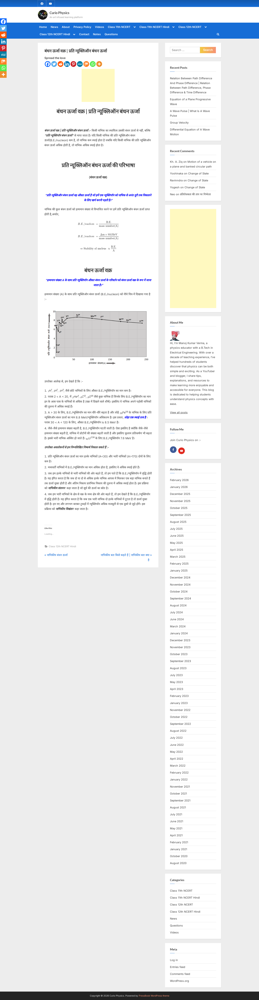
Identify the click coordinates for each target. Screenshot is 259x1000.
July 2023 (176, 675)
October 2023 (178, 654)
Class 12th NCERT (190, 27)
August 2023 (178, 668)
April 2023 (176, 689)
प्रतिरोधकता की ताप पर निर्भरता (195, 194)
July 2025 (176, 528)
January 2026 (179, 487)
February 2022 (179, 772)
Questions (111, 34)
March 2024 (177, 626)
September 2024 (180, 598)
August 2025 (178, 521)
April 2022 (176, 758)
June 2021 (176, 821)
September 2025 (180, 515)
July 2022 (176, 737)
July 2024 (176, 612)
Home (43, 27)
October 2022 (178, 717)
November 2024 (180, 584)
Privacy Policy (82, 27)
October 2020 (178, 856)
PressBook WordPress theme (154, 995)
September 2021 (180, 800)
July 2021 (176, 814)
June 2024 (177, 619)
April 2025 (176, 549)
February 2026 (179, 480)
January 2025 (179, 570)
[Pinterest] (73, 64)
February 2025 (179, 563)
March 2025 (177, 556)
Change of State (198, 173)
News (54, 27)
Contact (84, 34)
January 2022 (179, 779)
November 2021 (180, 786)
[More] (99, 64)
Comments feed (180, 974)
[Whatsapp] (93, 64)
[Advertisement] (98, 85)
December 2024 (180, 577)
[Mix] (86, 64)
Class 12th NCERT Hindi (55, 34)
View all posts (179, 412)
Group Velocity (179, 122)
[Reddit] (60, 64)
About (66, 27)
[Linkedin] (67, 64)
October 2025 (178, 508)
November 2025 (180, 501)
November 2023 (180, 647)
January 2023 (179, 703)
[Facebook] (48, 64)
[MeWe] (80, 64)
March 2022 (177, 765)
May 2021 (176, 828)
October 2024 (178, 591)
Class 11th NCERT (119, 27)
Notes (97, 34)
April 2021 (176, 835)
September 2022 (180, 723)
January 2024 (179, 633)
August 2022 (178, 730)
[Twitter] (54, 64)
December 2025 (180, 494)
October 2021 (178, 793)
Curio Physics (59, 13)
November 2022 (180, 710)
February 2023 (179, 696)
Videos (99, 27)
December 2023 (180, 640)
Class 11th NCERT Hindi (154, 27)
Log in (174, 960)
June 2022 (177, 744)
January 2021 (178, 849)
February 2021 (179, 842)
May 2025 (176, 542)
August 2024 (178, 605)
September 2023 (180, 661)
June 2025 (177, 535)
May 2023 (176, 682)
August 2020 (178, 863)
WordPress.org (179, 980)
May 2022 (176, 751)
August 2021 (178, 807)
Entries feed (177, 967)
